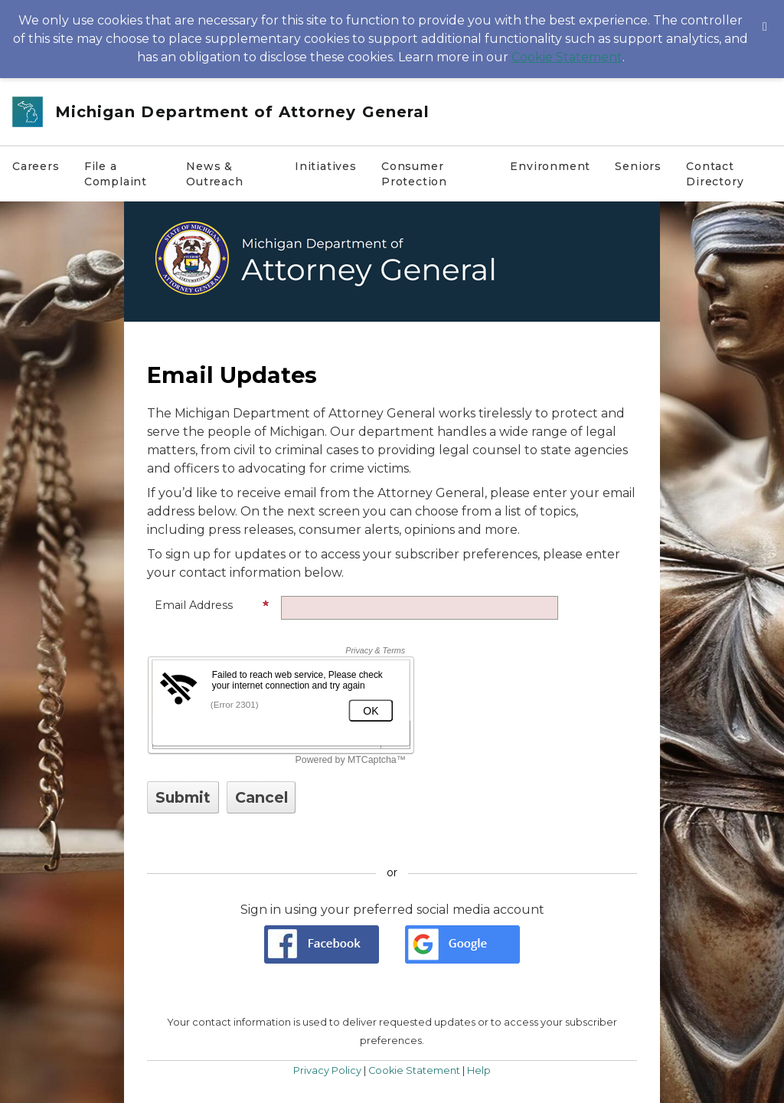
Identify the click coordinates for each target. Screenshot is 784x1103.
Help (479, 1070)
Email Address (212, 605)
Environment (550, 166)
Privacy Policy (327, 1070)
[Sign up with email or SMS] (183, 797)
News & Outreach (214, 173)
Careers (36, 166)
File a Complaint (115, 173)
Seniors (638, 166)
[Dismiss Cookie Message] (765, 14)
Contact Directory (714, 173)
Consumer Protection (414, 173)
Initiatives (326, 166)
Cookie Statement (566, 57)
